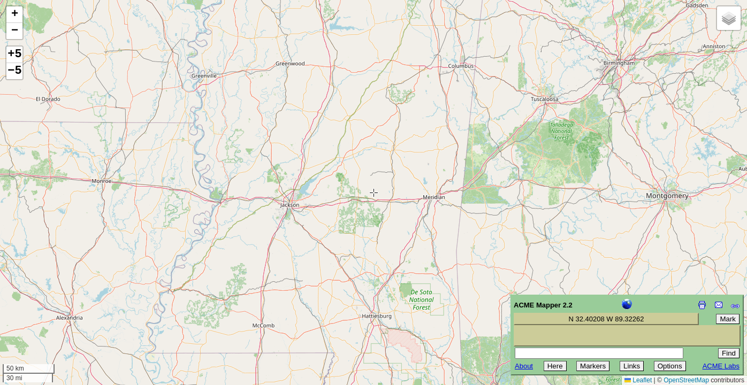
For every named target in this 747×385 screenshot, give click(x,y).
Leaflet (638, 380)
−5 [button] (14, 71)
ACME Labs (721, 366)
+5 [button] (14, 55)
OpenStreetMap (686, 380)
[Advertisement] (56, 309)
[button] (14, 14)
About (524, 366)
